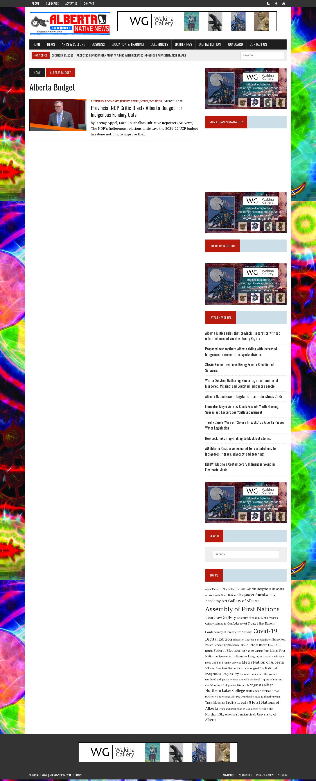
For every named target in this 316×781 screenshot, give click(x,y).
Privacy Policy (264, 777)
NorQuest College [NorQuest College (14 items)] (260, 686)
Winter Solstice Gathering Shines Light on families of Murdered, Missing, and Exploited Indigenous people (241, 384)
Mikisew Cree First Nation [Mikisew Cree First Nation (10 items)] (220, 669)
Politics (155, 101)
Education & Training (127, 44)
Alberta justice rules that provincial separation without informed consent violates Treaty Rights (242, 337)
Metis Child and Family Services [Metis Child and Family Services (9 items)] (223, 664)
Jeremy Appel (128, 101)
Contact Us (257, 44)
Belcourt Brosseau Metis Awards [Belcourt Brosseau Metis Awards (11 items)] (257, 619)
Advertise (71, 3)
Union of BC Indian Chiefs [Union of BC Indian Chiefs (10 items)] (240, 716)
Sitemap (282, 777)
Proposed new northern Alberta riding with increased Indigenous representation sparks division (241, 353)
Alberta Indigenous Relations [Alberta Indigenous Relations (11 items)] (265, 590)
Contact (89, 3)
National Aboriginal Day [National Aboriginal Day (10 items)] (250, 669)
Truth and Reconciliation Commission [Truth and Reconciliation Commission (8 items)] (239, 710)
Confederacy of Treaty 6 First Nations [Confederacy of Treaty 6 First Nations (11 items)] (251, 625)
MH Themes (75, 777)
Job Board (234, 44)
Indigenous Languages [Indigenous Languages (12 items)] (248, 658)
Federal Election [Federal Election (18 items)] (227, 652)
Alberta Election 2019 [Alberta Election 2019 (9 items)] (234, 590)
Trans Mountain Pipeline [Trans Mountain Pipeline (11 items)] (220, 704)
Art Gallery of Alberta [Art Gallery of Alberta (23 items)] (241, 602)
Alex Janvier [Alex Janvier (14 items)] (246, 596)
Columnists (158, 44)
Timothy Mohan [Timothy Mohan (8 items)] (272, 698)
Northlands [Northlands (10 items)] (252, 692)
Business (97, 44)
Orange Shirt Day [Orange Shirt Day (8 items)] (231, 698)
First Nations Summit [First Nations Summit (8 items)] (252, 652)
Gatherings (182, 44)
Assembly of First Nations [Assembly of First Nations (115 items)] (242, 610)
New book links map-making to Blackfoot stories (238, 439)
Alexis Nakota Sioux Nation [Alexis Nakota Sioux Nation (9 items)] (220, 596)
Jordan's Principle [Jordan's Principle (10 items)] (274, 658)
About (35, 3)
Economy (111, 101)
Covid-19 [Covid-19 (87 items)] (266, 632)
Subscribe (52, 3)
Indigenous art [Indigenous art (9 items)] (223, 658)
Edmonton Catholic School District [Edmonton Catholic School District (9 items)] (252, 641)
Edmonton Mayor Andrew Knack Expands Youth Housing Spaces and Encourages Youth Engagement (242, 410)
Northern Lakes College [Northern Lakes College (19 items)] (225, 692)
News (50, 44)
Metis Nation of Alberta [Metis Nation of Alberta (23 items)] (263, 663)
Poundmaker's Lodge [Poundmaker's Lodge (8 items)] (252, 698)
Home (36, 44)
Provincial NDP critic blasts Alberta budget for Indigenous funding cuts (135, 111)
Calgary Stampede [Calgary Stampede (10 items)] (216, 625)
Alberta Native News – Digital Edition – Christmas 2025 (243, 397)
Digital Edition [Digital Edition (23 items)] (218, 640)
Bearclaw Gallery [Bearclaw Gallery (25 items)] (220, 618)
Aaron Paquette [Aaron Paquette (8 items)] (213, 590)
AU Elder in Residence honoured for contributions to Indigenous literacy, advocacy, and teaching (240, 452)
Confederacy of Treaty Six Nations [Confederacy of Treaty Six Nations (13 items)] (229, 633)
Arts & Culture (72, 44)
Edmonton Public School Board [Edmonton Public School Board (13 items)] (246, 646)
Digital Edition (209, 44)
